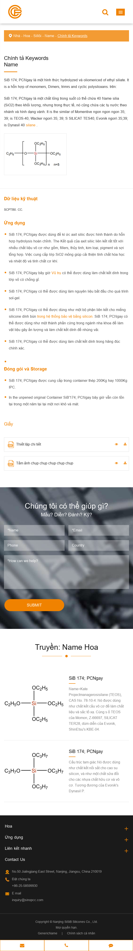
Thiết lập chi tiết (24, 444)
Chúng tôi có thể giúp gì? (66, 505)
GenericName (47, 933)
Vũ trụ (57, 273)
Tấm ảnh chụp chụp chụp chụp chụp (40, 463)
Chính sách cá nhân (81, 933)
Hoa (26, 36)
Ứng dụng (14, 837)
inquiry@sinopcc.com (27, 900)
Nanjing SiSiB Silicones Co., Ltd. (75, 921)
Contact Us (15, 859)
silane (31, 125)
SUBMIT (34, 605)
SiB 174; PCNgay (86, 678)
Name (49, 36)
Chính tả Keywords (72, 36)
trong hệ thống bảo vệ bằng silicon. (65, 316)
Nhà (16, 36)
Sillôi (37, 36)
